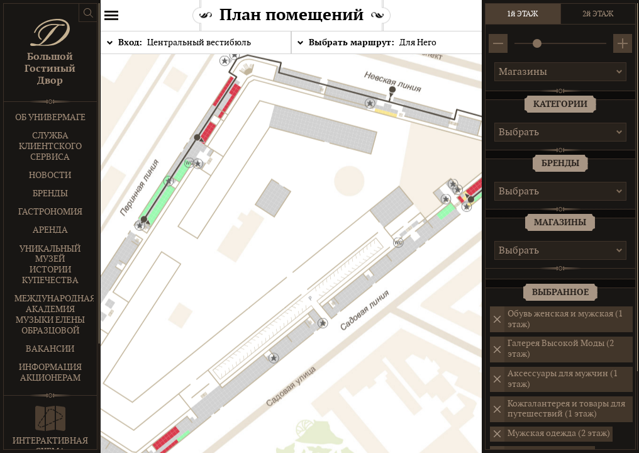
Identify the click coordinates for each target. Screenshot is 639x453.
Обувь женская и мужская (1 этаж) (565, 319)
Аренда (50, 230)
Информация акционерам (50, 372)
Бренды (50, 193)
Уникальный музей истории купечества (50, 264)
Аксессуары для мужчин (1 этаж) (563, 378)
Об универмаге (50, 117)
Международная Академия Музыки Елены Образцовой (54, 314)
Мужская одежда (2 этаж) (559, 433)
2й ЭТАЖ (598, 13)
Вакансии (50, 349)
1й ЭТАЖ (523, 13)
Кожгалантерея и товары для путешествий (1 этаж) (566, 409)
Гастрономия (50, 211)
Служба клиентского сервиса (50, 146)
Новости (51, 175)
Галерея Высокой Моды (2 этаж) (561, 348)
